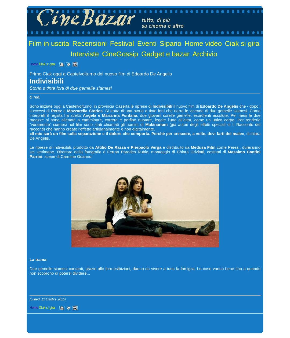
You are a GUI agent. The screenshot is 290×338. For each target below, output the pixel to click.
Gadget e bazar (165, 54)
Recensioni (89, 43)
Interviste (85, 54)
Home (34, 64)
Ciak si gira (242, 43)
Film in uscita (48, 43)
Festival (122, 43)
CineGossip (120, 54)
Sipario (171, 43)
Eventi (147, 43)
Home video (203, 43)
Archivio (205, 54)
